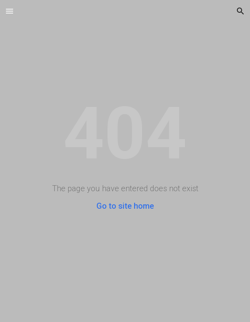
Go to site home (125, 206)
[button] (9, 11)
